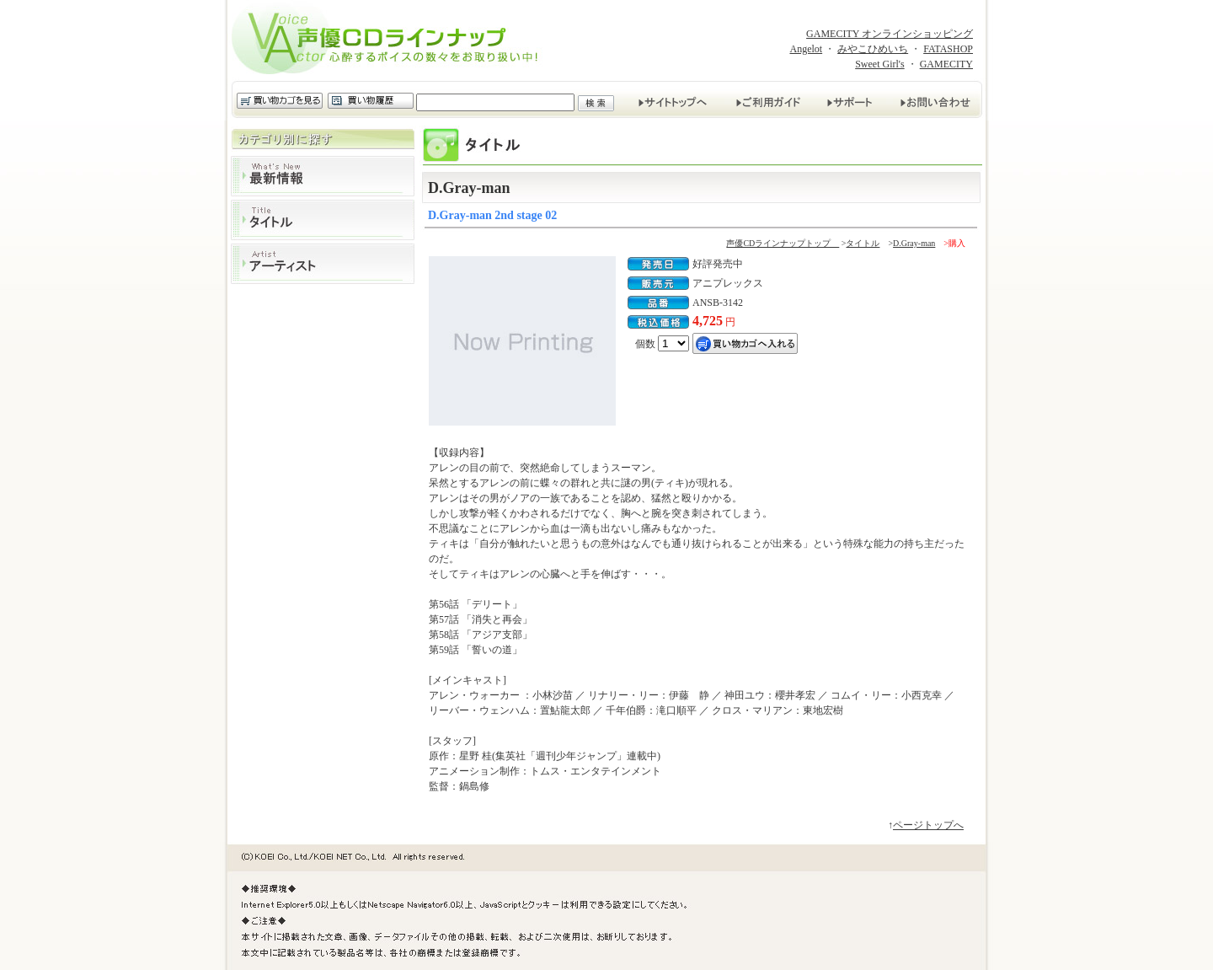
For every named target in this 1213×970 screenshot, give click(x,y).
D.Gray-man (914, 243)
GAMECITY (946, 64)
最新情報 (322, 176)
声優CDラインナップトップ (782, 243)
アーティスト (322, 264)
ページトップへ (928, 825)
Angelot (805, 49)
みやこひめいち (872, 49)
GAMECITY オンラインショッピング (889, 34)
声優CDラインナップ (390, 40)
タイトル (322, 220)
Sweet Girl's (880, 64)
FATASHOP (948, 49)
